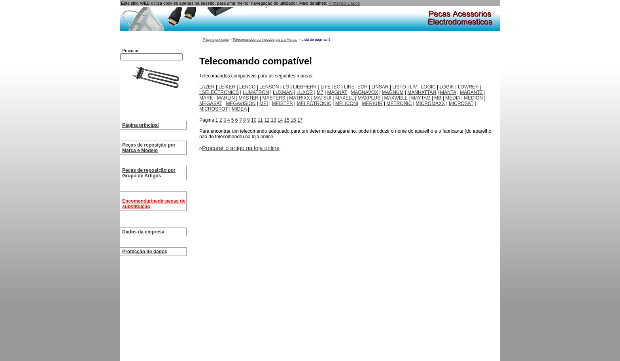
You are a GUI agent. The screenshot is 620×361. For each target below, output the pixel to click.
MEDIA (452, 98)
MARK (206, 98)
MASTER (249, 98)
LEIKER (226, 87)
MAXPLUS (368, 98)
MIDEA (239, 109)
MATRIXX (299, 98)
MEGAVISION (240, 103)
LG (286, 87)
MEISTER (282, 103)
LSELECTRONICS (219, 92)
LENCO (247, 87)
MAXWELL (395, 98)
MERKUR (372, 103)
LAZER (207, 87)
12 (266, 120)
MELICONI (346, 103)
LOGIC (428, 87)
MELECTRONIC (314, 103)
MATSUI (322, 98)
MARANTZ (471, 92)
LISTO (399, 87)
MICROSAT (461, 103)
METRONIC (399, 103)
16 (293, 120)
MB (437, 98)
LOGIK (447, 87)
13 (273, 120)
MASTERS (273, 98)
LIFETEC (330, 87)
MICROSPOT (213, 109)
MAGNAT (337, 92)
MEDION (473, 98)
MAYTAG (421, 98)
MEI (263, 103)
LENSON (269, 87)
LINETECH (355, 87)
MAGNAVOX (364, 92)
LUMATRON (256, 92)
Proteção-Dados (344, 3)
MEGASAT (210, 103)
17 (299, 120)
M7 (320, 92)
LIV (413, 87)
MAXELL (344, 98)
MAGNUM (393, 92)
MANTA (448, 92)
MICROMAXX (430, 103)
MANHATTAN (421, 92)
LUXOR (305, 92)
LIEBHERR (305, 87)
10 (253, 120)
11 (260, 120)
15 (286, 120)
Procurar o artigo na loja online (241, 148)
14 (280, 120)
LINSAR (379, 87)
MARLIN (225, 98)
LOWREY (468, 87)
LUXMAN (283, 92)
